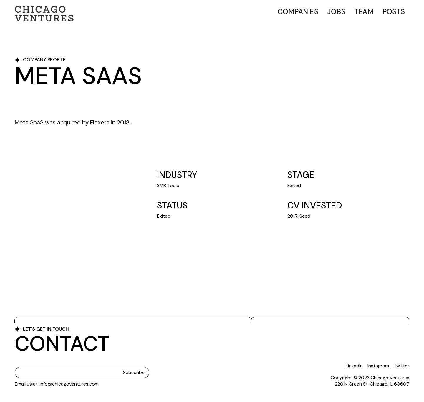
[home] (44, 13)
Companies (298, 11)
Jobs (336, 11)
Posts (393, 11)
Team (364, 11)
